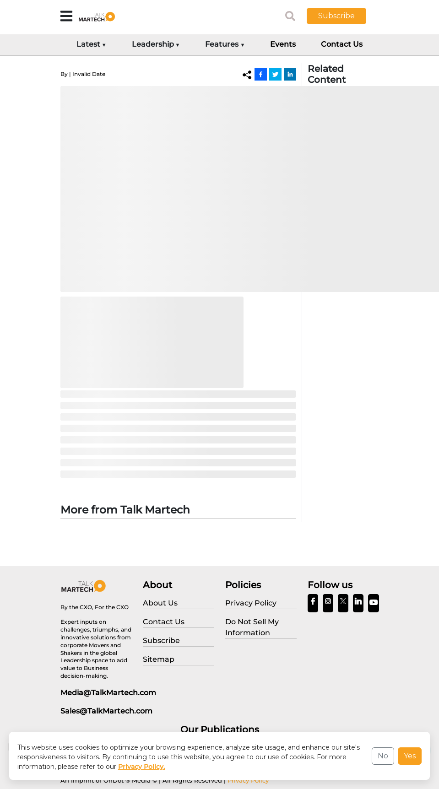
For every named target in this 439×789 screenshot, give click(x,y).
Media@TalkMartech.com (108, 692)
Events (283, 44)
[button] (343, 16)
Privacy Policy (248, 780)
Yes (410, 755)
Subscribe (336, 15)
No (383, 755)
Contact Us (342, 44)
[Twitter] (275, 74)
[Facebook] (261, 74)
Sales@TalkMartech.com (106, 711)
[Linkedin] (290, 74)
